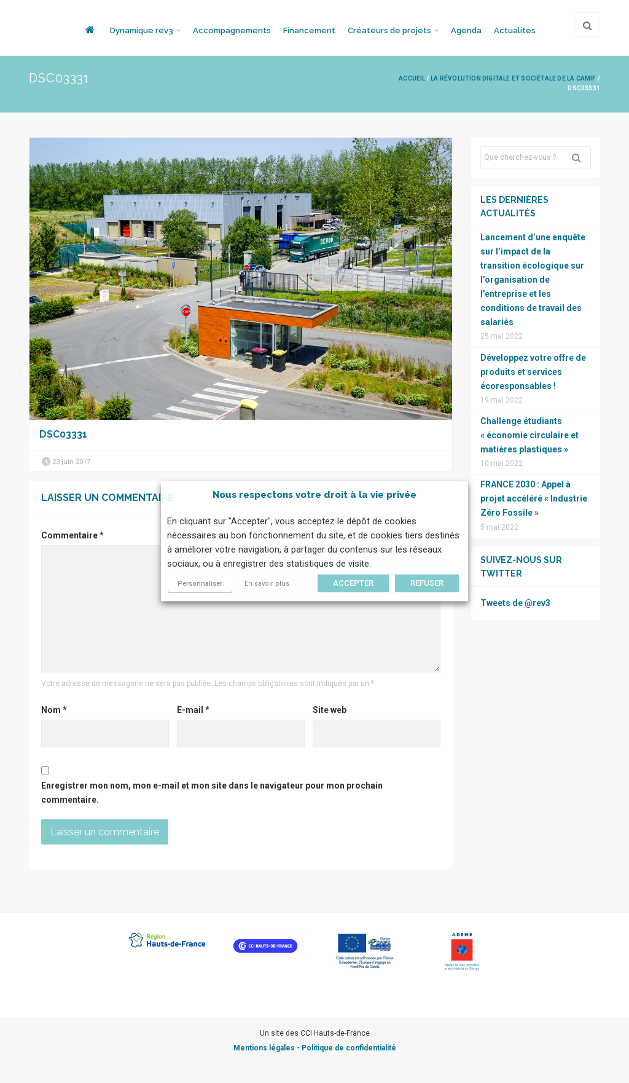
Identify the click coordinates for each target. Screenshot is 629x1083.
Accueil (412, 78)
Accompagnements (232, 30)
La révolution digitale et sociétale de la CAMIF (513, 78)
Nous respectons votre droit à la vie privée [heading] (314, 494)
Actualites (515, 30)
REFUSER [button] (426, 583)
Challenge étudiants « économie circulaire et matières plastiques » (529, 435)
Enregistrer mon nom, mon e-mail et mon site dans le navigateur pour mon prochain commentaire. (212, 793)
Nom (54, 710)
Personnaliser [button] (200, 584)
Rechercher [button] (581, 157)
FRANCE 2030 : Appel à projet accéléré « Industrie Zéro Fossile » (533, 498)
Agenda (466, 30)
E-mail (193, 710)
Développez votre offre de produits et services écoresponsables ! (533, 372)
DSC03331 (63, 434)
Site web (329, 710)
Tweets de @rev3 (515, 603)
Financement (309, 30)
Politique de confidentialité (349, 1048)
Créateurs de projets (389, 30)
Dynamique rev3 (141, 30)
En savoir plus (266, 584)
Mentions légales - (267, 1048)
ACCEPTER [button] (353, 583)
